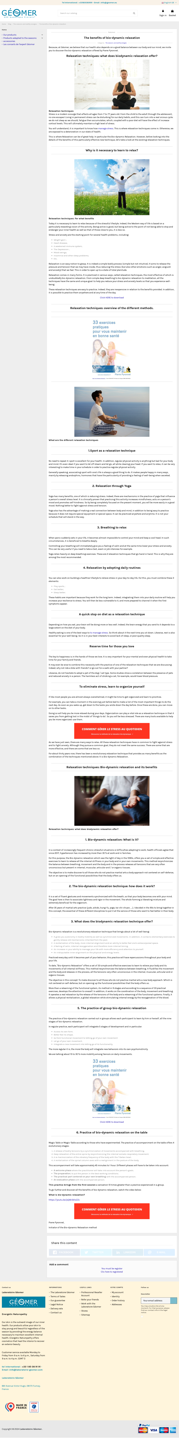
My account (118, 1299)
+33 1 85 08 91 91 (31, 1374)
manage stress (105, 135)
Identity (116, 1303)
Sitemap (85, 1322)
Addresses (117, 1311)
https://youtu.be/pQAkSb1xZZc (64, 1207)
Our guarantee (58, 1307)
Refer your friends (90, 1306)
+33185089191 (85, 2)
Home (4, 37)
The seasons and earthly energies (116, 50)
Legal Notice (57, 1311)
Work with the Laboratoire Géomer (91, 1312)
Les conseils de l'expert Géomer (19, 51)
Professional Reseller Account (91, 1301)
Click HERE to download (112, 304)
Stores (84, 1318)
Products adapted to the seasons (20, 45)
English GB (169, 2)
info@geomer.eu (109, 2)
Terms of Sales (58, 1303)
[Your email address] (155, 1308)
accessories (9, 48)
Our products (9, 42)
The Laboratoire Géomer (62, 1299)
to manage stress (99, 640)
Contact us (56, 1319)
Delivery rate (57, 1315)
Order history (118, 1307)
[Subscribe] (173, 1308)
